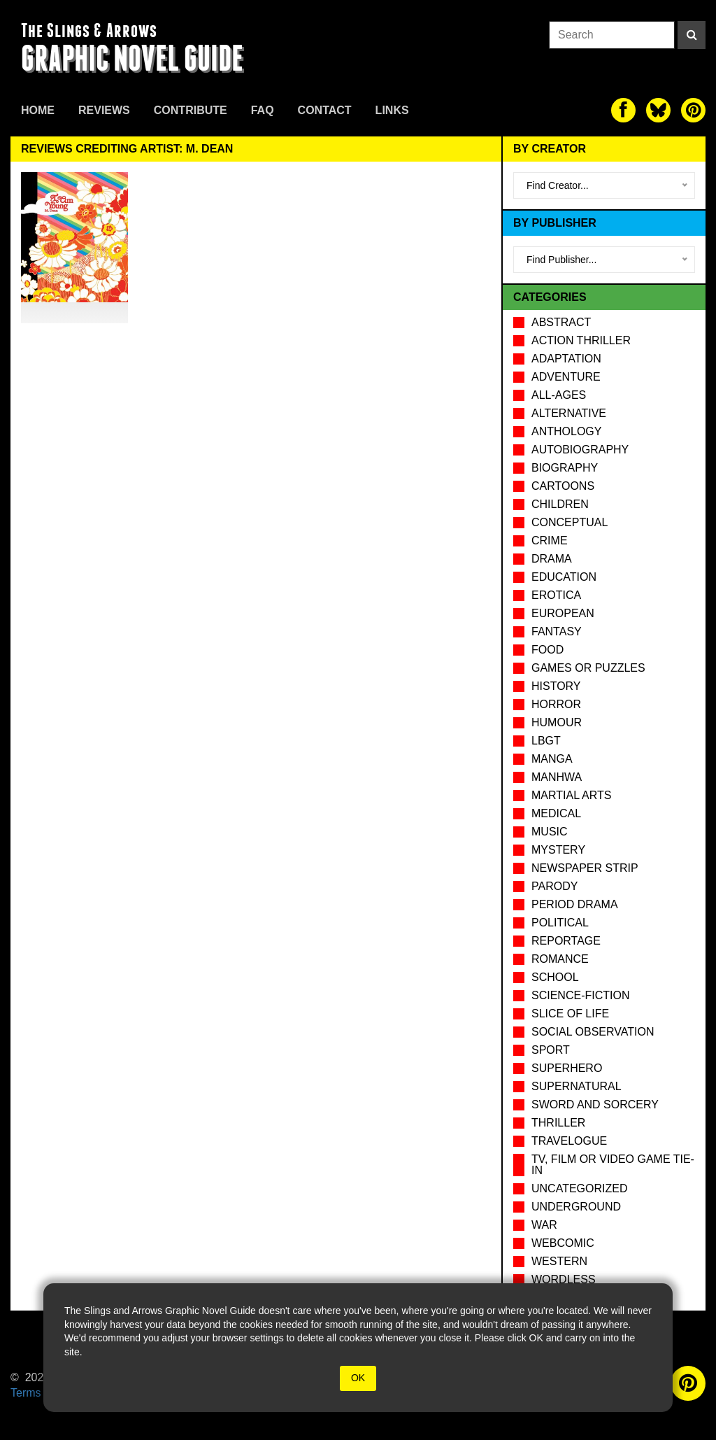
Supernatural (576, 1086)
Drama (551, 559)
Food (547, 650)
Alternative (568, 413)
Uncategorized (579, 1188)
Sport (550, 1050)
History (556, 686)
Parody (554, 886)
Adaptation (566, 359)
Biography (564, 468)
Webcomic (562, 1243)
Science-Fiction (580, 995)
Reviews (104, 110)
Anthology (566, 431)
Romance (560, 959)
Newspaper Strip (584, 868)
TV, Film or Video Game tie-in (612, 1164)
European (562, 613)
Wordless (563, 1279)
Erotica (556, 595)
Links (392, 110)
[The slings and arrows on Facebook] (623, 110)
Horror (556, 704)
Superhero (566, 1068)
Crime (549, 540)
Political (560, 923)
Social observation (592, 1032)
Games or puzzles (588, 668)
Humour (556, 722)
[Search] (692, 35)
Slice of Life (570, 1013)
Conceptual (569, 522)
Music (549, 832)
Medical (556, 813)
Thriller (558, 1123)
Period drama (574, 904)
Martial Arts (571, 795)
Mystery (558, 850)
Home (38, 110)
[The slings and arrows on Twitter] (658, 110)
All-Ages (558, 395)
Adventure (566, 377)
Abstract (561, 322)
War (544, 1225)
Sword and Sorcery (595, 1104)
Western (559, 1261)
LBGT (546, 741)
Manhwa (556, 777)
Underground (576, 1207)
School (555, 977)
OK (358, 1377)
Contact (325, 110)
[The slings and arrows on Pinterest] (693, 110)
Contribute (190, 110)
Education (563, 577)
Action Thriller (581, 340)
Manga (552, 759)
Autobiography (580, 450)
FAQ (262, 110)
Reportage (566, 941)
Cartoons (562, 486)
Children (560, 504)
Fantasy (556, 631)
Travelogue (569, 1141)
